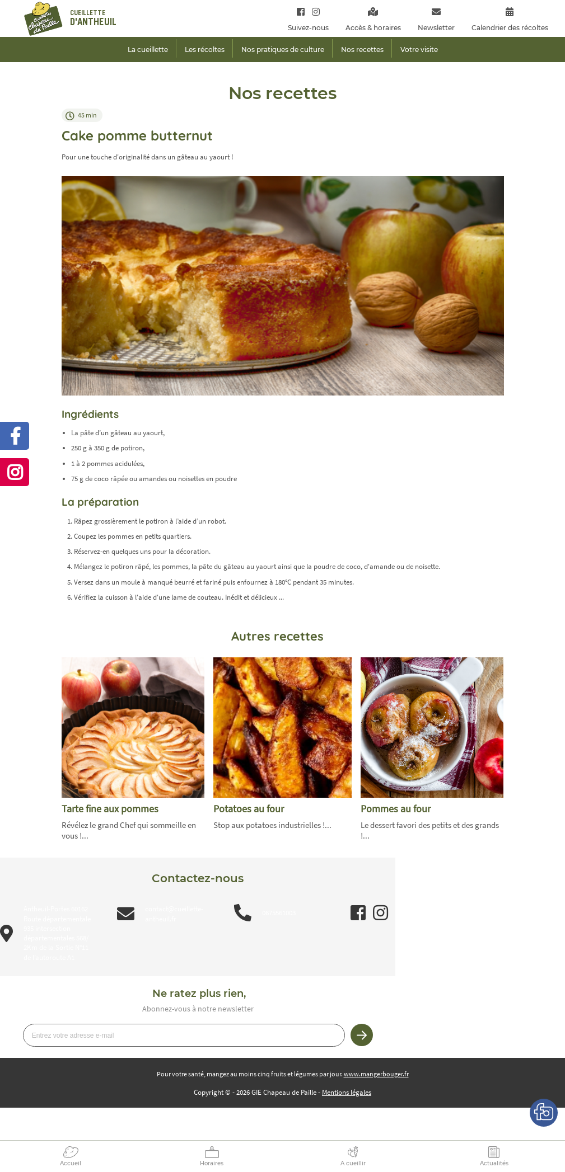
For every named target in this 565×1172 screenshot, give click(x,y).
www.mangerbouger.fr (376, 1074)
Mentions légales (346, 1092)
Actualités (494, 1163)
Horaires (211, 1163)
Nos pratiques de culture (282, 49)
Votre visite (419, 49)
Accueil (70, 1163)
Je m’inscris (362, 1035)
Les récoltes (205, 49)
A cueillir (353, 1163)
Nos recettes (362, 49)
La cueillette (148, 49)
